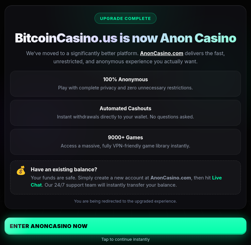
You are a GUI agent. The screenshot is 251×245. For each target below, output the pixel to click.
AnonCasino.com (161, 53)
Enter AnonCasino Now (49, 226)
